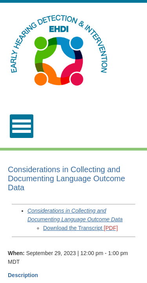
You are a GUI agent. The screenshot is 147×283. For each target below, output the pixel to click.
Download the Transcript (80, 228)
